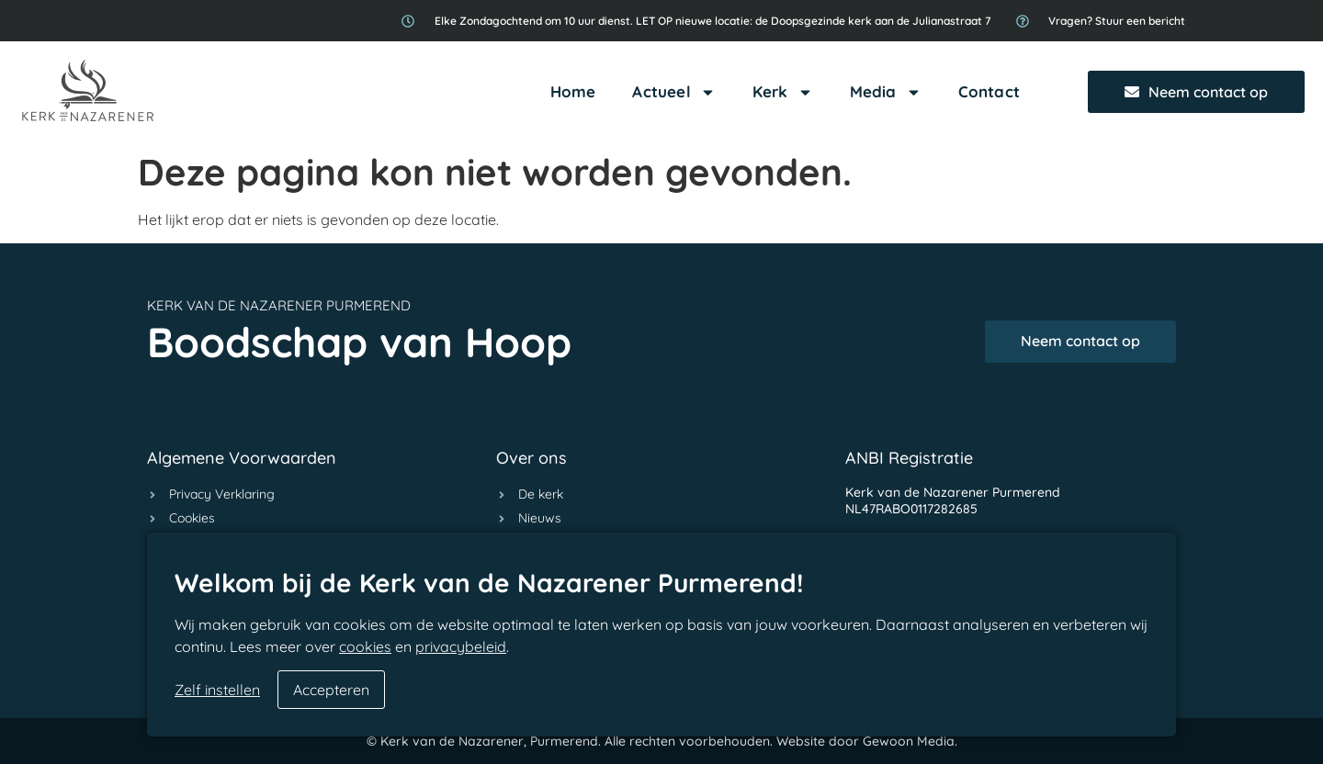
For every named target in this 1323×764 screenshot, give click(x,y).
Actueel (673, 92)
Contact (989, 91)
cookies (365, 646)
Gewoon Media (909, 741)
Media (886, 92)
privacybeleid (460, 646)
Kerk (782, 92)
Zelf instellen (217, 689)
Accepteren (331, 689)
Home (573, 91)
